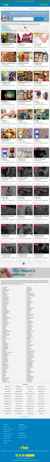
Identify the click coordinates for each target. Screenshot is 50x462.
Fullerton (4, 314)
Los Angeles (5, 330)
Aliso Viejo (4, 287)
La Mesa (28, 320)
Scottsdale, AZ (30, 413)
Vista (3, 376)
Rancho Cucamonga (7, 352)
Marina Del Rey (30, 331)
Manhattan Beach (6, 331)
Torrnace (28, 373)
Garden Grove (30, 314)
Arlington (28, 288)
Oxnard (28, 343)
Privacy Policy (17, 450)
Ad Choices (37, 450)
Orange (28, 342)
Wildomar (29, 380)
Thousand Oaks (30, 371)
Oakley (4, 341)
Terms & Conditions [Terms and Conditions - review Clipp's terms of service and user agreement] (8, 433)
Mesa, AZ (30, 396)
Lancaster (29, 325)
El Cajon (28, 306)
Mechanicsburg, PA (30, 393)
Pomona (4, 349)
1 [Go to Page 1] (23, 263)
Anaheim (28, 287)
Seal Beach (5, 364)
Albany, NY (7, 386)
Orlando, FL (41, 396)
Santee (4, 363)
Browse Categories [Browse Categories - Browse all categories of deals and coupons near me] (23, 427)
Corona (28, 300)
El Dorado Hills (30, 308)
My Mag (5, 442)
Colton (28, 299)
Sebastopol (29, 364)
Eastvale (4, 306)
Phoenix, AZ (41, 398)
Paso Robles (5, 347)
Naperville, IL (41, 391)
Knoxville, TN (30, 386)
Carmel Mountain (30, 295)
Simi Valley (29, 365)
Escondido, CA (7, 408)
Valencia (28, 375)
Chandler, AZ (19, 388)
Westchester (5, 379)
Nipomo (28, 338)
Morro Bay (29, 335)
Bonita (4, 292)
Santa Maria (5, 362)
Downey (4, 305)
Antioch (4, 288)
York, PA (41, 413)
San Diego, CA (30, 408)
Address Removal (45, 450)
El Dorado (4, 308)
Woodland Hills (6, 381)
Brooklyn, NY (19, 386)
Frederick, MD (19, 401)
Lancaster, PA (30, 388)
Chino (28, 297)
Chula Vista (29, 298)
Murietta (4, 336)
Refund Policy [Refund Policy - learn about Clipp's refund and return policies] (7, 431)
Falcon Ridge (5, 310)
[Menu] (2, 5)
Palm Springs (29, 344)
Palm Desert (5, 344)
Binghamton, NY (7, 393)
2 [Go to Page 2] (26, 263)
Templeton (4, 371)
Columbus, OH (7, 403)
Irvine (28, 319)
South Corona (29, 366)
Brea (27, 292)
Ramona (4, 350)
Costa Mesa (5, 303)
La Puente (4, 321)
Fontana (28, 310)
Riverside (4, 353)
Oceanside (29, 341)
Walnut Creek (5, 377)
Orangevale (5, 343)
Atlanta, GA (7, 391)
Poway (28, 349)
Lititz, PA (30, 391)
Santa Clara (5, 360)
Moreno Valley (5, 335)
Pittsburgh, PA (30, 401)
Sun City (4, 369)
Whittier (4, 380)
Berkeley (28, 291)
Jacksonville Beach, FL (19, 411)
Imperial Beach (30, 317)
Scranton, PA (41, 401)
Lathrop (4, 326)
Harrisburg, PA (19, 408)
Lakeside (28, 324)
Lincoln (4, 327)
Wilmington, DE (41, 411)
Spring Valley (5, 368)
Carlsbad (4, 295)
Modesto (28, 333)
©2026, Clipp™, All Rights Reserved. (24, 458)
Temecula (28, 370)
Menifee (4, 332)
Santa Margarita (30, 360)
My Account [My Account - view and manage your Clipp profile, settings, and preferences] (6, 427)
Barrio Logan (5, 291)
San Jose (4, 357)
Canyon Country (30, 294)
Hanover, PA (19, 406)
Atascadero (29, 289)
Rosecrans (29, 353)
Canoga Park (5, 294)
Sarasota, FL (30, 411)
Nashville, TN (41, 393)
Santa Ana (29, 359)
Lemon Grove (29, 326)
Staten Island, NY (41, 403)
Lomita (4, 328)
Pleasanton (29, 348)
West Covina (29, 377)
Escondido (29, 309)
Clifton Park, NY (19, 398)
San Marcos (5, 358)
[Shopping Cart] (47, 4)
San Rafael (29, 358)
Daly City (28, 303)
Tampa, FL (41, 408)
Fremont (28, 311)
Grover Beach (29, 315)
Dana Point (5, 304)
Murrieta (28, 336)
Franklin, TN (7, 413)
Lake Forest (5, 324)
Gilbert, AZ (18, 403)
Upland (4, 375)
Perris (28, 347)
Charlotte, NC (19, 391)
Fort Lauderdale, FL (7, 411)
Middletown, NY (41, 386)
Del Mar (28, 304)
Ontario (4, 342)
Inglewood (4, 319)
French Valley (5, 313)
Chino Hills (5, 298)
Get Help (6, 436)
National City (29, 337)
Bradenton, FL (7, 398)
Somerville (4, 366)
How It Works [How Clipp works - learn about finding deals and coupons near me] (22, 429)
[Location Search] (38, 9)
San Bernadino (5, 354)
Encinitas (4, 309)
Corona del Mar (6, 302)
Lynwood (28, 330)
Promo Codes (7, 438)
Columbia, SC (8, 401)
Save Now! (38, 19)
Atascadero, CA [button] (24, 24)
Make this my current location (34, 24)
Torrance (4, 373)
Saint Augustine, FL (30, 406)
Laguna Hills (29, 321)
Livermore (29, 327)
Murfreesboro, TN (41, 388)
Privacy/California (30, 450)
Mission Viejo (5, 333)
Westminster (29, 379)
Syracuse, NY (41, 406)
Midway (28, 332)
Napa (3, 337)
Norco (3, 339)
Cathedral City (5, 297)
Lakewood (4, 325)
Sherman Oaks (5, 365)
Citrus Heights (5, 299)
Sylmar (28, 369)
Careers (23, 450)
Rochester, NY (30, 403)
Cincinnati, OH (18, 396)
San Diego (4, 355)
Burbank (4, 293)
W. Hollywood (30, 376)
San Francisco (29, 355)
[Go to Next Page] (29, 264)
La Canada (4, 320)
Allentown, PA (7, 388)
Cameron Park (30, 293)
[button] (44, 5)
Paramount (5, 346)
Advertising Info (22, 435)
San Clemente (29, 354)
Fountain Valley (6, 311)
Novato (28, 339)
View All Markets (25, 416)
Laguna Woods (5, 322)
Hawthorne (5, 316)
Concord (4, 300)
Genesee (4, 315)
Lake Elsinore (29, 322)
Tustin (28, 374)
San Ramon (5, 359)
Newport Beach (6, 338)
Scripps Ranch (30, 363)
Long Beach (29, 328)
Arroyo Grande (5, 289)
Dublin (28, 305)
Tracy (3, 374)
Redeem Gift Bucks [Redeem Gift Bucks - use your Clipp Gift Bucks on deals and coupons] (8, 429)
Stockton (28, 368)
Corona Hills (29, 302)
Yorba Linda (29, 381)
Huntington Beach (6, 317)
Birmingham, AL (7, 396)
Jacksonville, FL (18, 413)
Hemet (28, 316)
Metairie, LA (30, 398)
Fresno (28, 313)
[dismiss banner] (47, 11)
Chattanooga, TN (19, 393)
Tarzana (4, 370)
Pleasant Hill (5, 348)
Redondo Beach (30, 352)
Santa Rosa (29, 362)
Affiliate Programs (23, 437)
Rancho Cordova (30, 350)
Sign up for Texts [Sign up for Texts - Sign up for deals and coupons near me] (7, 440)
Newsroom (10, 450)
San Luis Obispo (30, 357)
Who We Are (4, 450)
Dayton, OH (7, 406)
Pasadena (28, 346)
